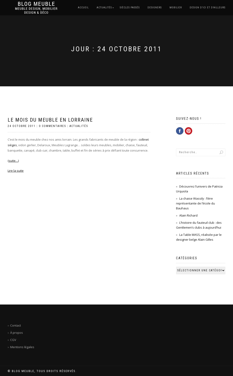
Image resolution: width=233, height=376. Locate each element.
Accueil (83, 7)
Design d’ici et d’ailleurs (207, 7)
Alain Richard (188, 215)
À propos (16, 333)
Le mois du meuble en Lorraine (50, 120)
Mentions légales (22, 347)
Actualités (104, 7)
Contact (15, 325)
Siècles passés (130, 7)
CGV (13, 340)
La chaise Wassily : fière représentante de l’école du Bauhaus (195, 203)
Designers (155, 7)
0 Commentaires (52, 126)
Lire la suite (16, 171)
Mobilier (176, 7)
